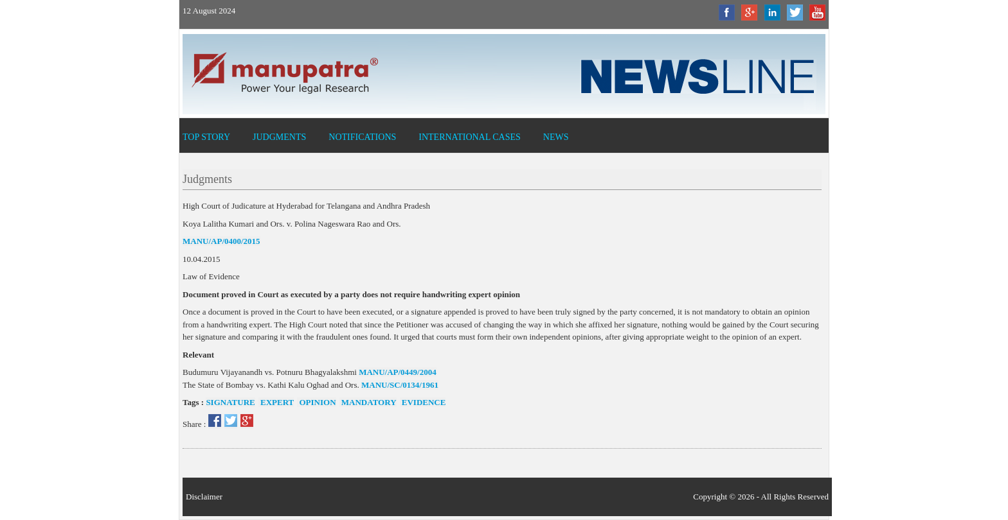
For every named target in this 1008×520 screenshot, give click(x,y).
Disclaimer (204, 496)
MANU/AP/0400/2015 (221, 241)
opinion (316, 402)
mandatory (368, 402)
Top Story (206, 137)
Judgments (279, 137)
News (556, 137)
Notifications (362, 137)
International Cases (470, 137)
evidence (423, 402)
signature (230, 402)
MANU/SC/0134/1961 (399, 385)
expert (276, 402)
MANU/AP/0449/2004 (398, 372)
